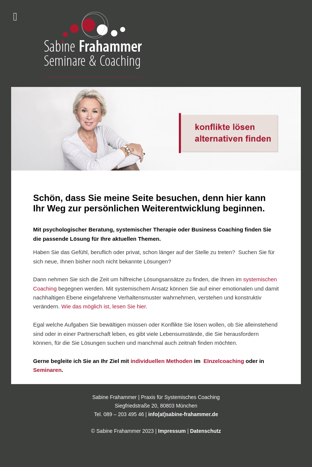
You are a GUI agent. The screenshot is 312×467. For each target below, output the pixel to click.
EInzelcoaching (223, 361)
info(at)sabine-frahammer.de (183, 414)
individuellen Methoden (162, 361)
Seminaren (47, 370)
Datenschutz (205, 431)
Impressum (172, 431)
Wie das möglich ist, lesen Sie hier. (104, 306)
